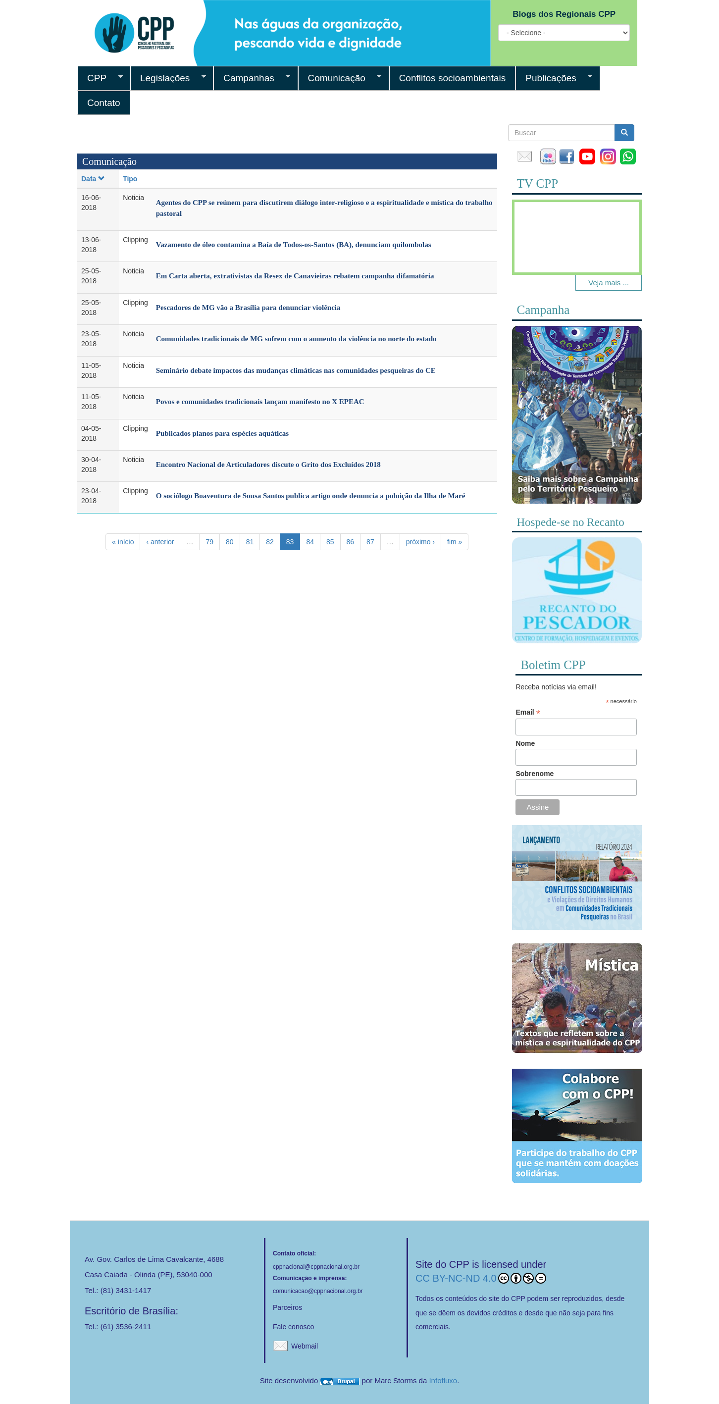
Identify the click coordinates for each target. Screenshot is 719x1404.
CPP (100, 78)
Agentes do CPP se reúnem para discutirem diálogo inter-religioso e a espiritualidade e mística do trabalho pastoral (324, 208)
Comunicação (340, 78)
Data (93, 179)
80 (230, 542)
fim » (454, 542)
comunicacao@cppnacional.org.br (318, 1291)
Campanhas (251, 78)
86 (351, 542)
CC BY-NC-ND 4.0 (480, 1278)
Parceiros (287, 1307)
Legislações (168, 78)
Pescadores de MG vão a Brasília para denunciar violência (248, 308)
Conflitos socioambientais (452, 78)
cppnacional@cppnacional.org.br (316, 1266)
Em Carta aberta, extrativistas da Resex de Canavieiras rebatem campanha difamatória (295, 276)
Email (527, 712)
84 (310, 542)
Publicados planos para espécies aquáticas (222, 433)
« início (123, 542)
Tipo (130, 179)
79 (209, 542)
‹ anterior (160, 542)
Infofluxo (443, 1380)
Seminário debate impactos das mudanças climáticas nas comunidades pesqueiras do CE (296, 370)
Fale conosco (293, 1327)
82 (270, 542)
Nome (525, 743)
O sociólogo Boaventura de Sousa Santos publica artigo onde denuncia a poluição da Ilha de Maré (310, 496)
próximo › (420, 542)
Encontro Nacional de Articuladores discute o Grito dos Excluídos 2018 (268, 464)
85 (330, 542)
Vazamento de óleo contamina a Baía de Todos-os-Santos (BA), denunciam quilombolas (293, 245)
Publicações (553, 78)
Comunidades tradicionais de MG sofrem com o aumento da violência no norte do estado (296, 339)
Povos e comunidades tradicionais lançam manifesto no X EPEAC (260, 402)
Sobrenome (534, 774)
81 (250, 542)
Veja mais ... (608, 282)
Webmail (304, 1346)
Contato (103, 103)
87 (370, 542)
